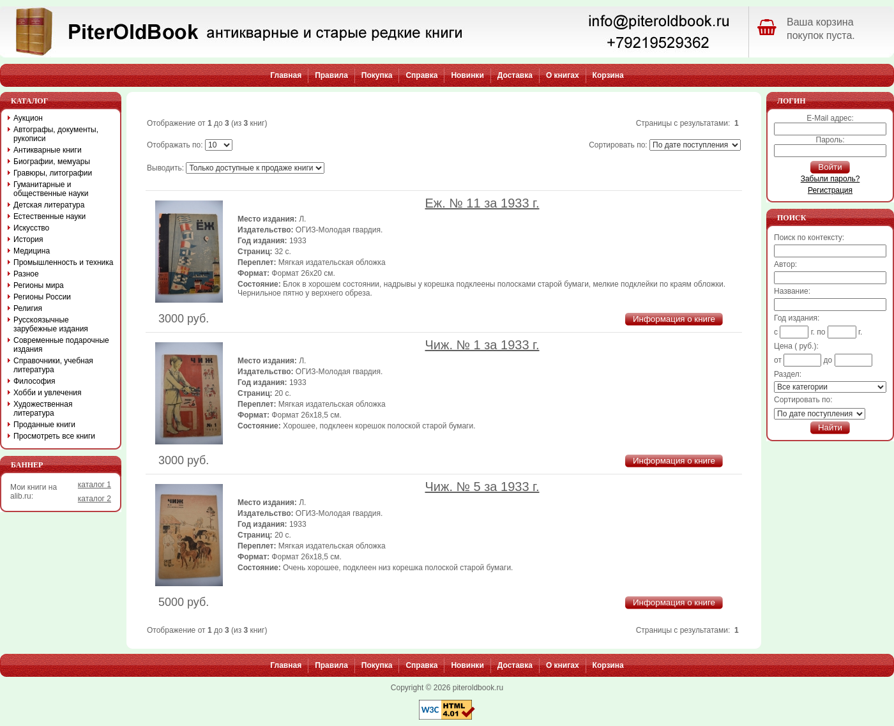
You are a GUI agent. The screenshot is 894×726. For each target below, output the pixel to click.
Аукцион (28, 118)
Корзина (608, 75)
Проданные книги (44, 424)
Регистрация (830, 190)
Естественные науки (49, 216)
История (28, 239)
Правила (331, 75)
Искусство (31, 227)
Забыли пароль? (830, 178)
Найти (830, 427)
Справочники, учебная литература (53, 365)
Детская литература (48, 204)
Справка (421, 75)
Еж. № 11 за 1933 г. (482, 203)
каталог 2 (94, 498)
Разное (26, 273)
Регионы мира (38, 285)
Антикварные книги (47, 150)
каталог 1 (94, 484)
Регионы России (42, 296)
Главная (285, 75)
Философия (34, 381)
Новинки (467, 75)
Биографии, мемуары (51, 161)
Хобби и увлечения (47, 392)
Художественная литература (42, 409)
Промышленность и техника (63, 262)
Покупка (377, 75)
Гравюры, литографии (52, 173)
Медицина (31, 250)
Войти (830, 167)
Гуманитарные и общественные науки (50, 189)
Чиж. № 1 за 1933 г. (482, 345)
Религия (27, 308)
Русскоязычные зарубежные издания (50, 324)
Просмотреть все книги (54, 436)
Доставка (515, 75)
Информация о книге (674, 319)
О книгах (562, 75)
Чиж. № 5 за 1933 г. (482, 487)
